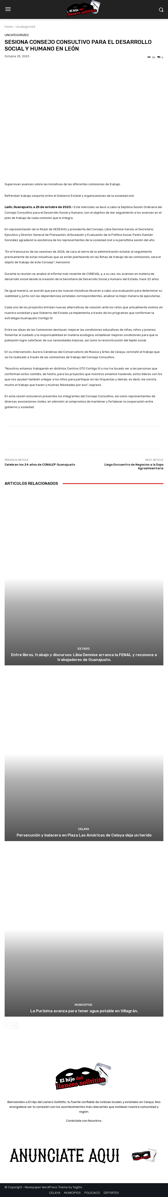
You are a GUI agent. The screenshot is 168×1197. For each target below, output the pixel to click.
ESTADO (84, 648)
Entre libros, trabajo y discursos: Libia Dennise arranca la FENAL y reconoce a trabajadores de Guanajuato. (84, 657)
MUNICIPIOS (83, 1004)
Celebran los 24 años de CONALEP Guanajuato (40, 464)
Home (9, 27)
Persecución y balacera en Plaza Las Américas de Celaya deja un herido (84, 835)
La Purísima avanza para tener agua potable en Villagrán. (84, 1011)
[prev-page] (7, 1026)
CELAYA (83, 828)
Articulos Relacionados (31, 483)
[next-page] (15, 1026)
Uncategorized (25, 27)
